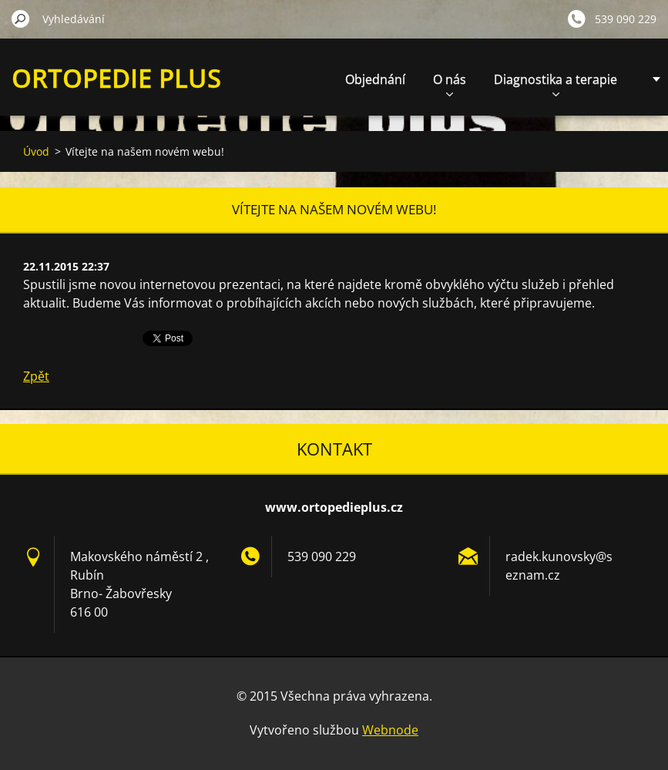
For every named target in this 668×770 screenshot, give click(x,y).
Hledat (21, 18)
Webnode (390, 729)
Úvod (36, 151)
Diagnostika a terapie (555, 83)
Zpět (36, 376)
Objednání (375, 79)
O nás (449, 83)
